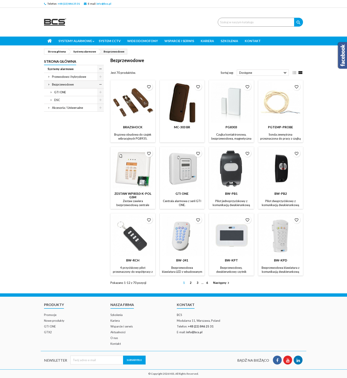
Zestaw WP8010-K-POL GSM (132, 195)
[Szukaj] (260, 22)
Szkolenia (229, 41)
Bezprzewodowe (63, 84)
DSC (57, 100)
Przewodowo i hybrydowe (69, 76)
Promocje (50, 315)
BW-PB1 (231, 193)
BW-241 (182, 260)
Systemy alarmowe (75, 41)
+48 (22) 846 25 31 (69, 3)
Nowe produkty (54, 320)
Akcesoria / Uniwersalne (67, 107)
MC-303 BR (182, 127)
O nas (114, 338)
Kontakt (253, 41)
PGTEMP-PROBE (280, 127)
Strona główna (60, 61)
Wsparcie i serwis (179, 41)
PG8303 (231, 127)
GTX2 (48, 332)
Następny (221, 283)
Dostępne (263, 73)
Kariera (207, 41)
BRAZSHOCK (133, 127)
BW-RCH (132, 260)
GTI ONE (60, 92)
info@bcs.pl (103, 3)
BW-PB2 (280, 193)
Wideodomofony (142, 41)
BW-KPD (280, 260)
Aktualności (117, 332)
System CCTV (110, 41)
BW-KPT (231, 260)
